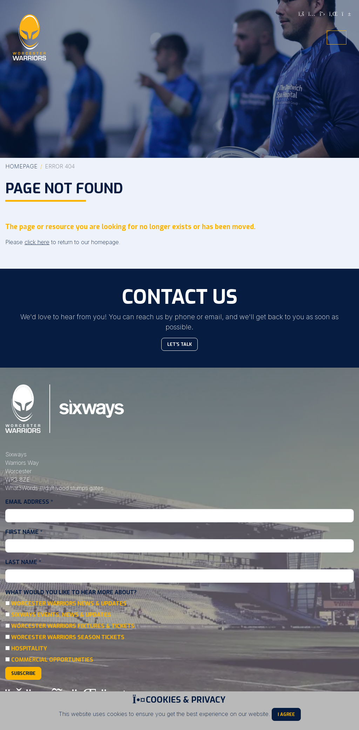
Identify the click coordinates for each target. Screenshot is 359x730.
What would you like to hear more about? (71, 592)
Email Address (29, 501)
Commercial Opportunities (52, 659)
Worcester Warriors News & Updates (69, 603)
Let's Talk (179, 344)
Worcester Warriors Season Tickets (67, 637)
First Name (23, 532)
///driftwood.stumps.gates (71, 487)
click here (37, 242)
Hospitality (29, 648)
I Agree (286, 714)
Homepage (21, 166)
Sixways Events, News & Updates (61, 614)
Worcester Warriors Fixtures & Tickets (73, 626)
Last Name (23, 562)
